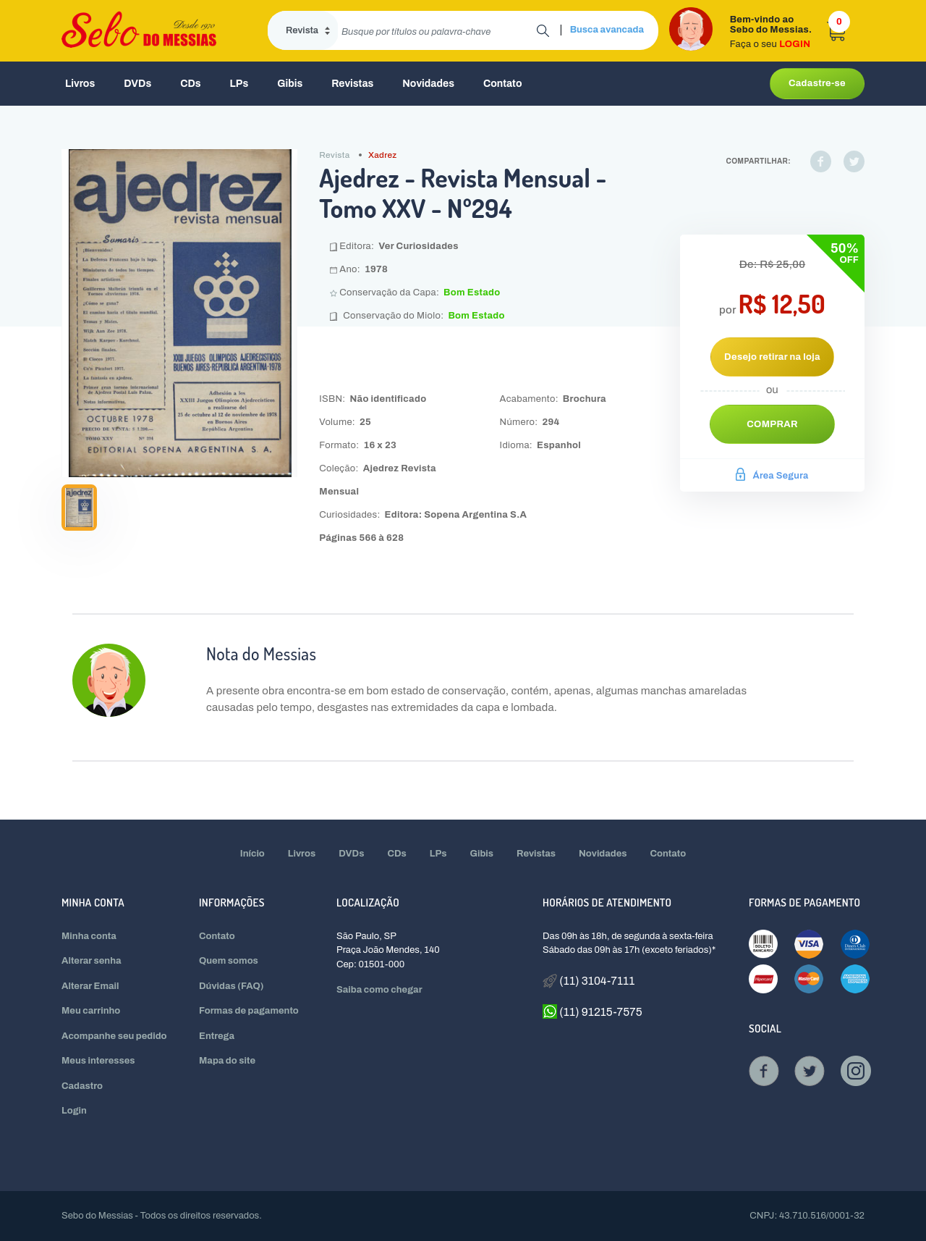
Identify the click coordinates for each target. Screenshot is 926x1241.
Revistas (352, 83)
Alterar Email (90, 986)
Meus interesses (98, 1061)
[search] (437, 30)
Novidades (428, 83)
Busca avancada (607, 30)
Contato (502, 83)
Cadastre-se (817, 83)
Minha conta (88, 936)
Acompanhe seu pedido (114, 1036)
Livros (80, 83)
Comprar (772, 424)
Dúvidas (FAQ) (231, 986)
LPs (239, 83)
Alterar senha (91, 961)
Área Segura (772, 476)
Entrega (216, 1036)
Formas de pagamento (249, 1011)
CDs (190, 83)
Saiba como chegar (379, 990)
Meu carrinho (90, 1011)
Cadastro (82, 1086)
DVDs (137, 83)
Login (74, 1111)
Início (252, 854)
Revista (334, 155)
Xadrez (382, 155)
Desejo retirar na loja (772, 357)
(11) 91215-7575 (592, 1011)
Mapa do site (227, 1061)
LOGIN (794, 44)
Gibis (289, 83)
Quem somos (228, 961)
